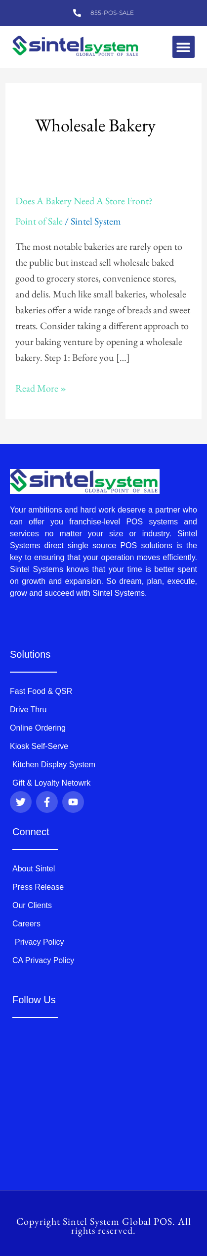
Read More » (40, 387)
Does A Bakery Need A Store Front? (84, 200)
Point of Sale (39, 221)
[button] (183, 47)
